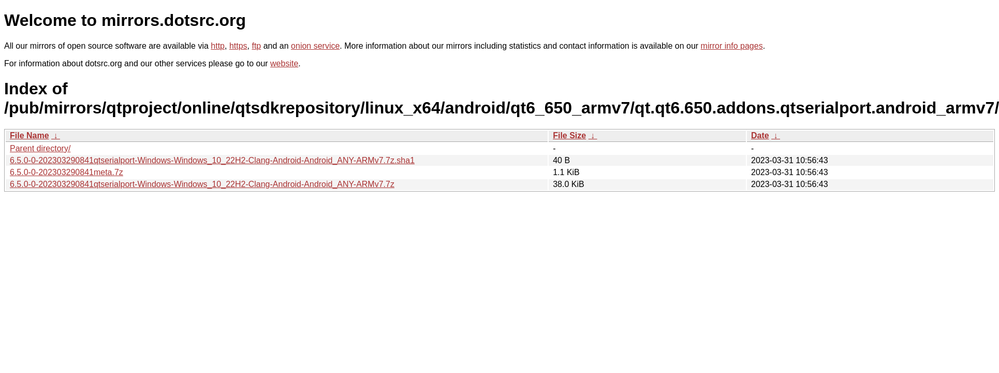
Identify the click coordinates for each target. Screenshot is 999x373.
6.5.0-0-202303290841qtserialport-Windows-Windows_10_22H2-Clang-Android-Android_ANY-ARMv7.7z (202, 184)
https (238, 45)
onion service (315, 45)
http (218, 45)
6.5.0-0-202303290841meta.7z (66, 172)
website (284, 63)
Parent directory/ (40, 148)
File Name (29, 135)
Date (760, 135)
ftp (256, 45)
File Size (569, 135)
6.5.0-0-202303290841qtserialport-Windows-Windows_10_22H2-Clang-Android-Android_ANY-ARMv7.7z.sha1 (212, 160)
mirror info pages (732, 45)
